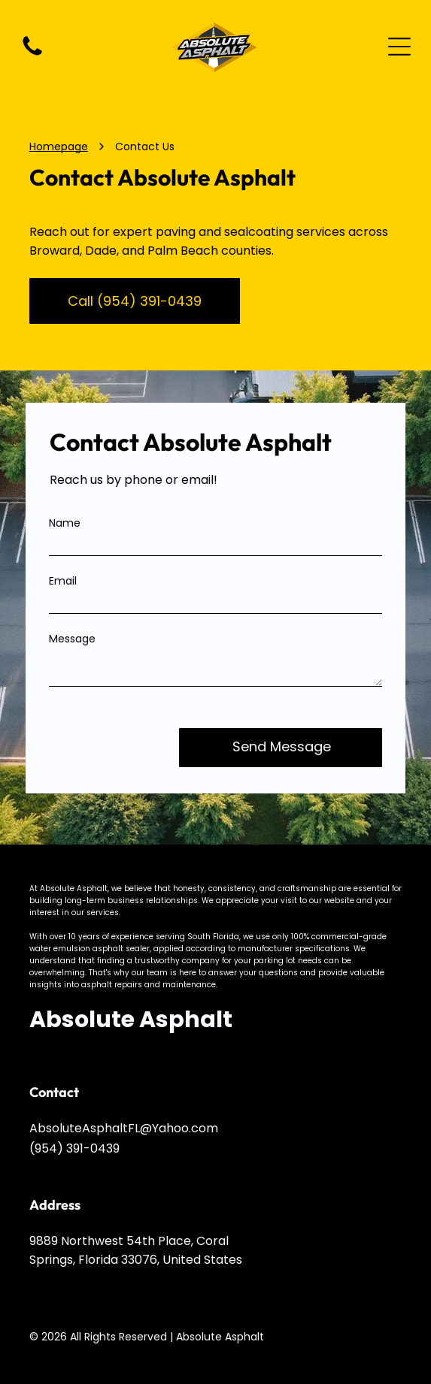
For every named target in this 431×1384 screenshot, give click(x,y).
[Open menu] (399, 46)
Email (63, 580)
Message (72, 638)
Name (64, 522)
